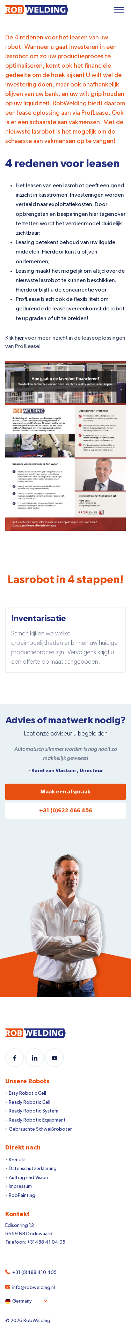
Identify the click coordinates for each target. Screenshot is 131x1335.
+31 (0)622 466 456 (65, 810)
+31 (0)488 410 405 (34, 1272)
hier (20, 338)
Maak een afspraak (65, 791)
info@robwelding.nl (33, 1287)
